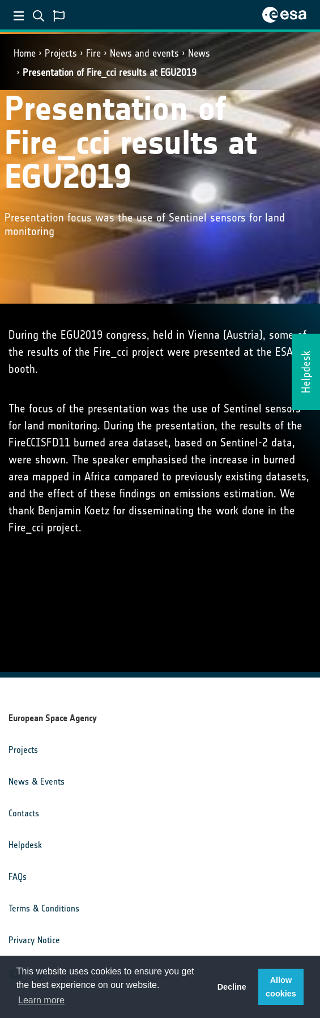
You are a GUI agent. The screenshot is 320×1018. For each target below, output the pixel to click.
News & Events (36, 781)
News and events (144, 53)
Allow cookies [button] (281, 987)
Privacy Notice (34, 940)
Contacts (23, 813)
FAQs (17, 876)
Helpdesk (25, 845)
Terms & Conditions (43, 908)
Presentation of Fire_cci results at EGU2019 (110, 72)
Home (25, 53)
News (199, 53)
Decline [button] (231, 986)
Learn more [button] (41, 1000)
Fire (93, 53)
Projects (61, 53)
